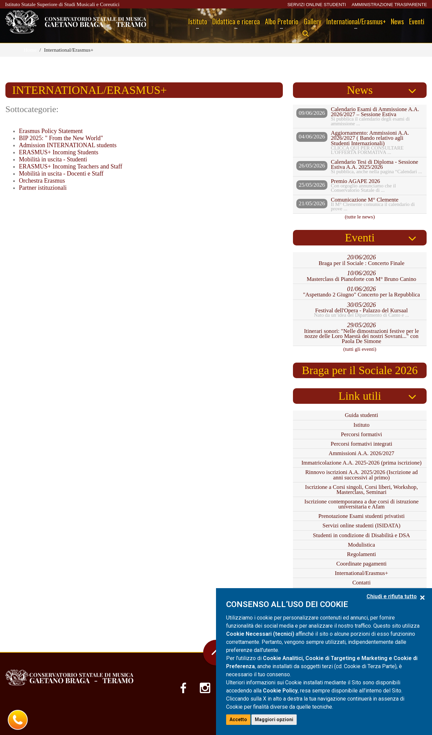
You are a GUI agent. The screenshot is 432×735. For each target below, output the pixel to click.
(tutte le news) (360, 216)
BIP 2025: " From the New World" (61, 138)
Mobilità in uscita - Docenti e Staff (61, 173)
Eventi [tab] (360, 237)
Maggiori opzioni (274, 719)
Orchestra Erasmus (42, 180)
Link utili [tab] (360, 396)
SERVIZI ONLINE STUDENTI (316, 4)
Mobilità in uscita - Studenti (53, 159)
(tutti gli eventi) (359, 349)
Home (30, 50)
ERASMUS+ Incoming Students (58, 152)
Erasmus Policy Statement (51, 131)
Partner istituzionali (42, 187)
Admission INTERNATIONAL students (67, 145)
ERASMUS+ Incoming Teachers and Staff (70, 166)
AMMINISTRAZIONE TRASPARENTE (389, 4)
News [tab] (360, 90)
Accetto (238, 719)
